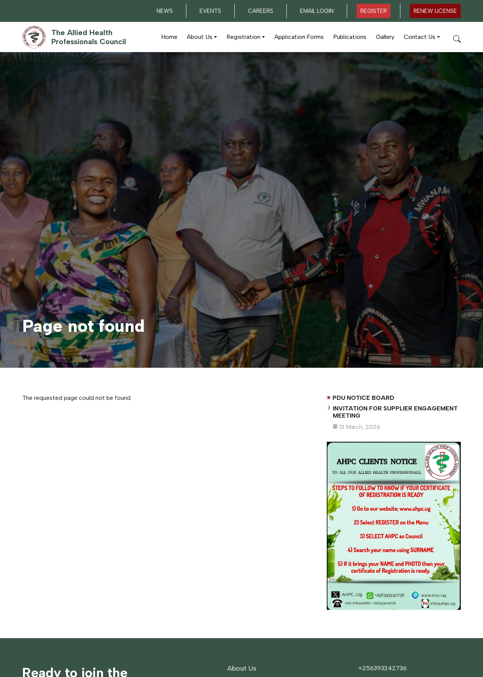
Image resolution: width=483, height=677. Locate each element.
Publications (349, 36)
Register (373, 11)
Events (210, 11)
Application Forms (299, 36)
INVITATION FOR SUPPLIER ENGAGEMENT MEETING (395, 412)
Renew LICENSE (435, 11)
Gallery (385, 36)
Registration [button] (243, 36)
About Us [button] (199, 36)
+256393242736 (382, 668)
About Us (242, 668)
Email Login (317, 11)
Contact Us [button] (419, 36)
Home (169, 36)
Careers (260, 11)
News (165, 11)
